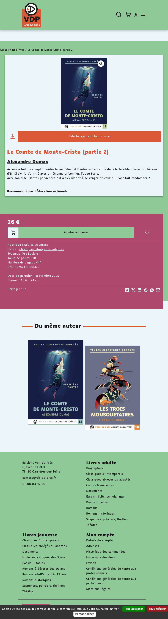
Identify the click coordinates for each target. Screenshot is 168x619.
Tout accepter (133, 608)
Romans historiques (100, 513)
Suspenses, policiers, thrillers (107, 519)
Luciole (33, 253)
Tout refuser (157, 608)
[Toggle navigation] (142, 15)
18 (34, 258)
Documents (94, 491)
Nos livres (18, 50)
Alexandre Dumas (27, 162)
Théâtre (91, 525)
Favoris (91, 563)
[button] (101, 63)
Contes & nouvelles (100, 485)
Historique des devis (101, 557)
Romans (92, 508)
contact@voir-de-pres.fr (39, 477)
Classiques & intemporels (104, 474)
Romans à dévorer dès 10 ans (43, 568)
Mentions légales (98, 589)
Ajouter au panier (48, 232)
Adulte (29, 244)
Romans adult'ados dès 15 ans (44, 574)
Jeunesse (41, 244)
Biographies (94, 468)
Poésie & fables (97, 502)
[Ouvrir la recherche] (119, 14)
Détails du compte (99, 540)
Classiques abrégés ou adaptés (41, 249)
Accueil (4, 50)
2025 (55, 275)
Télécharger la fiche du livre (58, 136)
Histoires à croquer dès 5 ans (43, 557)
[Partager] (127, 290)
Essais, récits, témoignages (105, 496)
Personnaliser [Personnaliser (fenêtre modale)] (84, 614)
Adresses (92, 546)
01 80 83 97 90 (33, 484)
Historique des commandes (105, 551)
